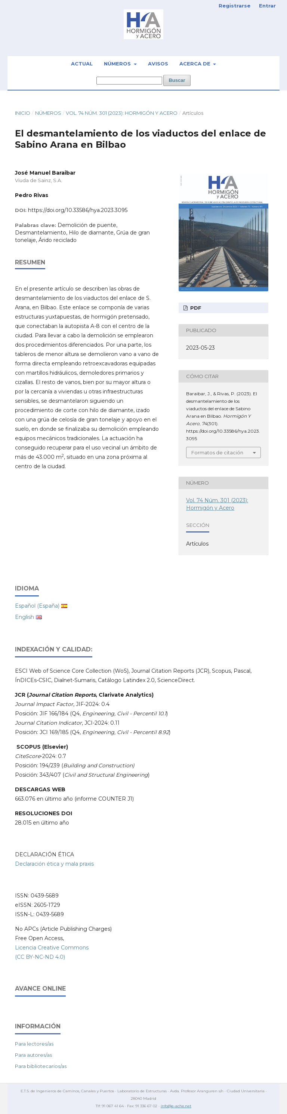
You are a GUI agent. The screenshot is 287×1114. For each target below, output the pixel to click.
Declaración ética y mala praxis (54, 863)
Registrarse (234, 6)
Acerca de (195, 64)
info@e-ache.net (176, 1106)
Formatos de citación (217, 452)
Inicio (22, 113)
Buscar (177, 80)
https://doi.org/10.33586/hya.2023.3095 (77, 210)
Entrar (267, 6)
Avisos (158, 64)
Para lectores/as (34, 1044)
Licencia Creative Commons (52, 947)
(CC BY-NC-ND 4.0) (40, 957)
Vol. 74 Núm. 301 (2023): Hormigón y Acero (122, 113)
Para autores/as (33, 1055)
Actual (82, 64)
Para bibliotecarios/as (41, 1066)
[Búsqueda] (129, 81)
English (24, 617)
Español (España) (37, 605)
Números (118, 64)
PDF (195, 308)
